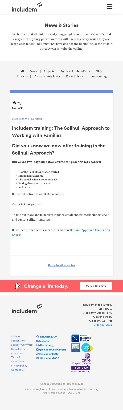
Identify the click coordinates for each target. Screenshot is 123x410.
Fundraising (98, 76)
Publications (18, 340)
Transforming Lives (47, 76)
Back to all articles (61, 265)
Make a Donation (96, 286)
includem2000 (48, 336)
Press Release (75, 76)
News (33, 71)
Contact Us (18, 370)
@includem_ (46, 345)
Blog (99, 71)
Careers (15, 336)
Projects (49, 71)
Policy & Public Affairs (75, 71)
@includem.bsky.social (52, 349)
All (22, 71)
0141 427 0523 (103, 324)
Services (22, 76)
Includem (44, 340)
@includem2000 (48, 353)
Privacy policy (19, 365)
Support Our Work (22, 345)
